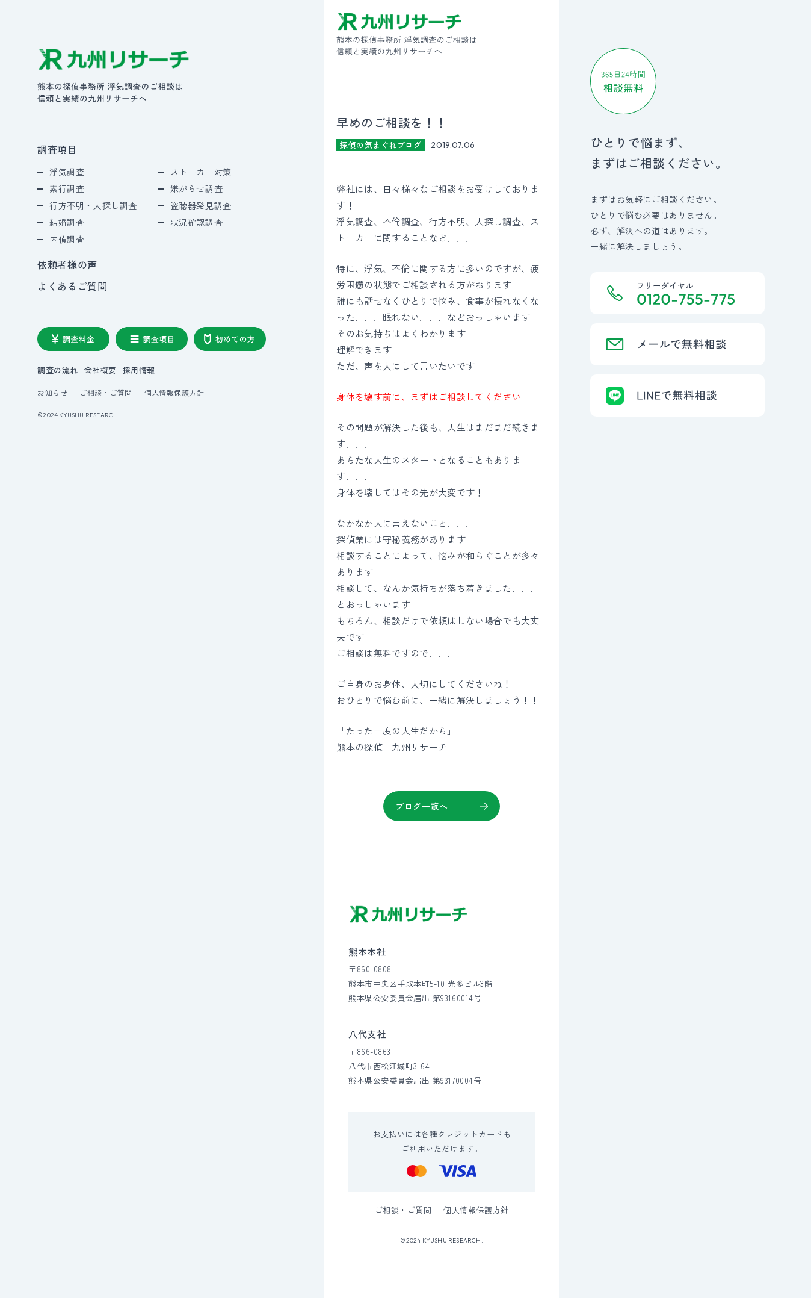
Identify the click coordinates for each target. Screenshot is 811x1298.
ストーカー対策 (201, 172)
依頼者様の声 (67, 264)
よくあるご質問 (72, 286)
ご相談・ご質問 (105, 392)
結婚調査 (66, 222)
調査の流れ (57, 370)
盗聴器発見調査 (201, 205)
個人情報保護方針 (174, 392)
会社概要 (100, 370)
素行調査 (66, 188)
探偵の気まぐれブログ (380, 145)
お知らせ (52, 392)
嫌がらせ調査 (196, 188)
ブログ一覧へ (421, 806)
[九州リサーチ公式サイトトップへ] (408, 914)
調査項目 (57, 149)
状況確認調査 (196, 222)
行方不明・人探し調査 (93, 205)
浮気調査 (66, 172)
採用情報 (139, 370)
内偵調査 (66, 239)
